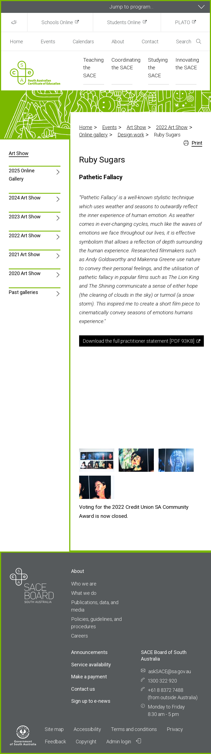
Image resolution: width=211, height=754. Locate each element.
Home (16, 41)
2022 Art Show (172, 127)
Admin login (123, 741)
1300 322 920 (162, 681)
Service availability (91, 664)
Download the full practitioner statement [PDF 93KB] (138, 341)
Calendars (83, 41)
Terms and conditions (134, 729)
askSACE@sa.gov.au (169, 671)
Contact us (83, 689)
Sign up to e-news (90, 701)
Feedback (55, 741)
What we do (83, 593)
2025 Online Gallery (22, 175)
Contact (150, 41)
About (118, 41)
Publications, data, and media (94, 606)
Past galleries (23, 292)
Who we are (83, 584)
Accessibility (87, 729)
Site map (54, 729)
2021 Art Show (24, 254)
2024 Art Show (25, 198)
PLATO (182, 22)
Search (188, 41)
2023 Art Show (25, 216)
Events (48, 41)
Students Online (124, 22)
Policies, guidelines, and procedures (96, 622)
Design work (131, 135)
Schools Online (57, 22)
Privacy (175, 729)
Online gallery (93, 135)
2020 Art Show (25, 273)
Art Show (136, 127)
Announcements (89, 652)
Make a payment (89, 676)
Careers (79, 636)
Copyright (86, 741)
